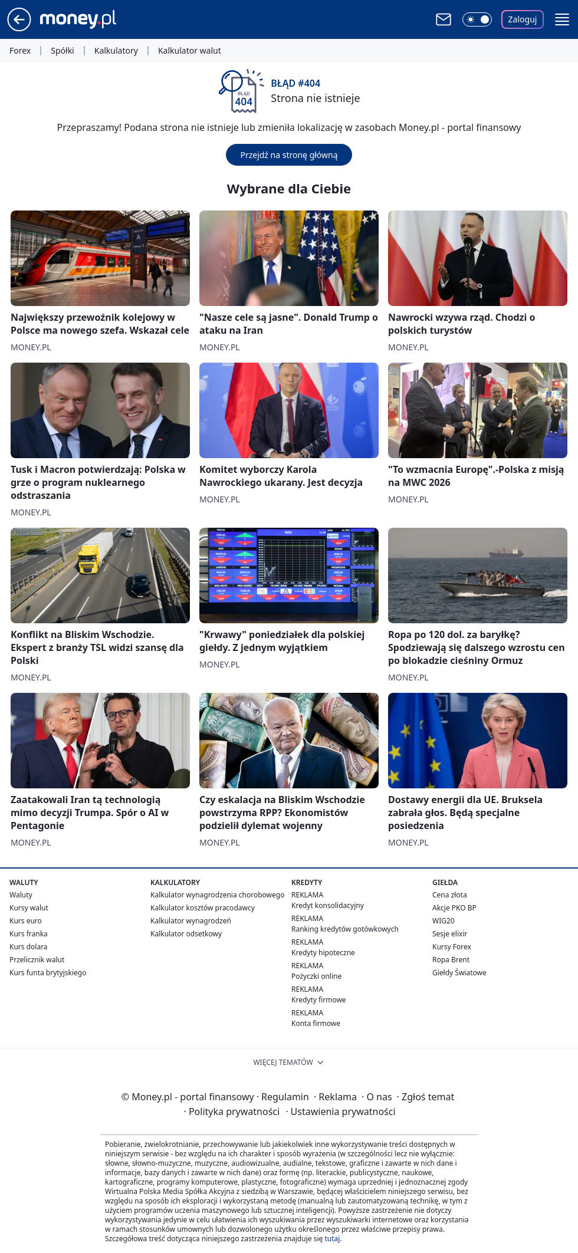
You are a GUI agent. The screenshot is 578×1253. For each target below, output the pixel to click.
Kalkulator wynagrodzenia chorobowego (217, 895)
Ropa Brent (450, 960)
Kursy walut (28, 908)
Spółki (62, 50)
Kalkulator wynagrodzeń (190, 921)
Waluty (20, 895)
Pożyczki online (316, 976)
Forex (20, 50)
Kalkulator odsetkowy (186, 934)
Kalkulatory (116, 50)
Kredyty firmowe (318, 1000)
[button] (562, 19)
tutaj (332, 1239)
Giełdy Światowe (459, 973)
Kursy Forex (451, 947)
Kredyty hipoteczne (323, 953)
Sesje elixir (449, 934)
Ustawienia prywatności (340, 1111)
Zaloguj (522, 19)
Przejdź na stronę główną (288, 154)
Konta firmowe (315, 1023)
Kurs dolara (28, 947)
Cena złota (449, 895)
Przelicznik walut (36, 960)
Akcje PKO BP (454, 908)
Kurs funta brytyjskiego (47, 973)
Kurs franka (28, 934)
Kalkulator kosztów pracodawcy (202, 908)
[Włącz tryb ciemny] (477, 19)
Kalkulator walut (189, 50)
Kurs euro (25, 921)
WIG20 (443, 921)
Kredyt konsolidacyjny (327, 905)
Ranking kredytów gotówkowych (345, 929)
